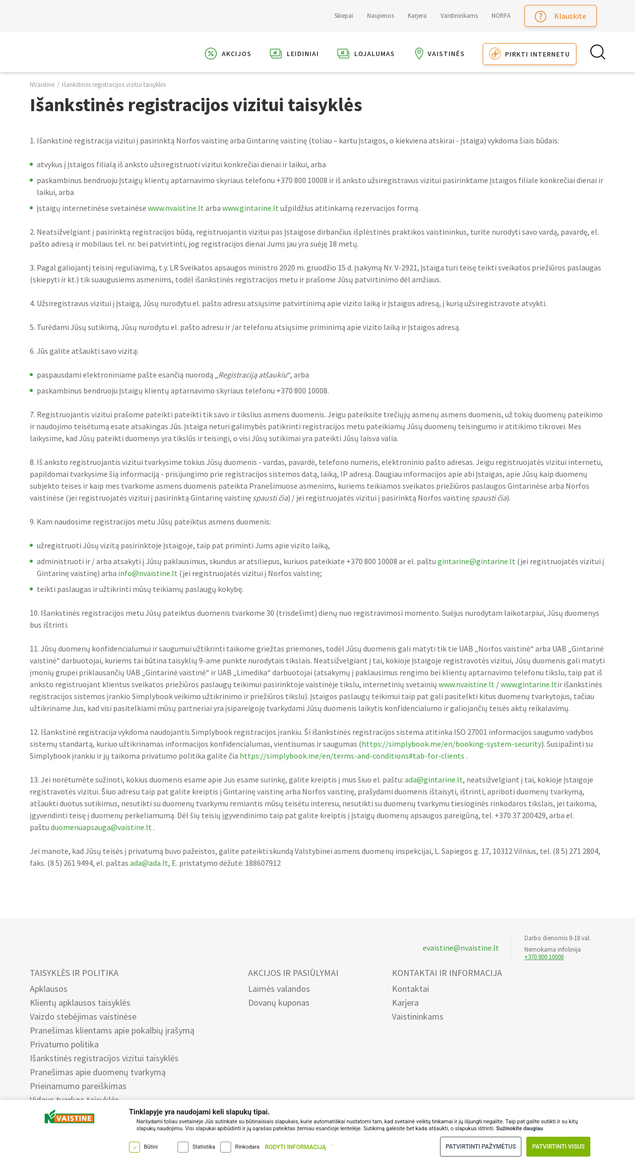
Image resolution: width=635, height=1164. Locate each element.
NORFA (501, 15)
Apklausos (48, 988)
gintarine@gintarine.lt (476, 569)
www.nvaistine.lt (176, 215)
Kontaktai (410, 988)
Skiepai (343, 15)
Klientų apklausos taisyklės (80, 1002)
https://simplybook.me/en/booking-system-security (451, 751)
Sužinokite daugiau (519, 1127)
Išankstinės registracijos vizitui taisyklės (114, 92)
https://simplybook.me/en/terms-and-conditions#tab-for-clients (352, 763)
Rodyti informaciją (295, 1146)
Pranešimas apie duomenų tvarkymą (98, 1072)
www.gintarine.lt (250, 215)
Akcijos (228, 55)
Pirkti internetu (529, 55)
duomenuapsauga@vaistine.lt (101, 835)
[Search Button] (596, 56)
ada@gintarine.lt (434, 787)
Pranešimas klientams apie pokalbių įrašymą (112, 1030)
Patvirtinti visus (557, 1146)
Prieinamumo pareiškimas (78, 1086)
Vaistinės (439, 55)
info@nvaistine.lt (148, 580)
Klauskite (560, 16)
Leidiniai (294, 55)
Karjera (417, 15)
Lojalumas (366, 55)
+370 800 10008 (544, 957)
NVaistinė (42, 92)
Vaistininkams (459, 15)
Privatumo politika (64, 1044)
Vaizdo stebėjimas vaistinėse (83, 1016)
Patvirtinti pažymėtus (478, 1146)
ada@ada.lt (149, 870)
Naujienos (380, 15)
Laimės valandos (279, 988)
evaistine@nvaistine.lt (461, 948)
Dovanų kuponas (279, 1002)
